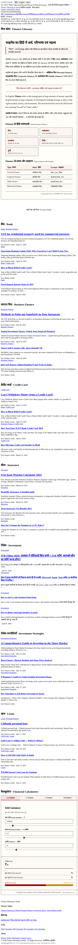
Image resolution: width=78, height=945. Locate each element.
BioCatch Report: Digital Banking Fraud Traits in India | (26, 365)
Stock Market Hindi (54, 910)
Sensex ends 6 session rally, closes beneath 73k (21, 348)
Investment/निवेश (27, 14)
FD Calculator (29, 929)
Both (28, 2)
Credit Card (10, 263)
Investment (5, 550)
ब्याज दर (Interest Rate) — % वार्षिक (17, 829)
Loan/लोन (46, 14)
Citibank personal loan (14, 723)
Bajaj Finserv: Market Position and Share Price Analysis (26, 660)
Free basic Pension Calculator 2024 (21, 474)
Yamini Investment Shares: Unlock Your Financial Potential (28, 331)
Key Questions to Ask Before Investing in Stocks (22, 693)
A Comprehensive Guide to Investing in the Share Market (34, 643)
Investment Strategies (9, 638)
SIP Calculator (18, 929)
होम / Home (5, 14)
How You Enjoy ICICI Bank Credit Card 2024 (22, 428)
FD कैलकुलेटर (48, 798)
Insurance (4, 470)
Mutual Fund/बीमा (56, 14)
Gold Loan (5, 736)
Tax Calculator (39, 929)
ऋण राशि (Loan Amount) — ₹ (15, 817)
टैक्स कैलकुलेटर (68, 798)
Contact (23, 938)
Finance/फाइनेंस (15, 14)
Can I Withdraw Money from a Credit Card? (27, 394)
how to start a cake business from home (18, 597)
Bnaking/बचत (38, 14)
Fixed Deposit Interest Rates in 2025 (17, 284)
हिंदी (16, 2)
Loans (3, 719)
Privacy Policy (6, 938)
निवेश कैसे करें (15, 920)
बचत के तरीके (25, 920)
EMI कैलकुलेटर (10, 798)
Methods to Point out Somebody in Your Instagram (30, 314)
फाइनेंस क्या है (5, 920)
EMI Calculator (6, 929)
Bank (3, 229)
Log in (28, 938)
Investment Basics (40, 910)
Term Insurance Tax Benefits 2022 (16, 508)
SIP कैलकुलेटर (29, 798)
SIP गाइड (33, 920)
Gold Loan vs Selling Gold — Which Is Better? (22, 740)
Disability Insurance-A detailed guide (18, 492)
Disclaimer (16, 938)
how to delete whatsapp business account (19, 612)
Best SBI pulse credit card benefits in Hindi (20, 445)
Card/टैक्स (66, 14)
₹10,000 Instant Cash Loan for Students (19, 772)
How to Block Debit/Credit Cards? (16, 268)
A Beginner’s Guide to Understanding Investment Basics (26, 677)
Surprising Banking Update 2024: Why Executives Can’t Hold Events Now (34, 251)
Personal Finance (12, 719)
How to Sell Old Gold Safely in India (17, 755)
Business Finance (12, 229)
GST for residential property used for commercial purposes (35, 233)
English (21, 2)
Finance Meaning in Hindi (10, 910)
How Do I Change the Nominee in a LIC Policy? (22, 525)
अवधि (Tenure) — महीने (12, 842)
